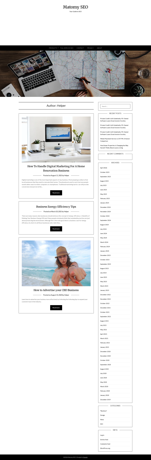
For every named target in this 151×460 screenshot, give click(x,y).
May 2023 (103, 281)
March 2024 (104, 242)
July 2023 (103, 273)
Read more (56, 193)
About (99, 48)
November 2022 (105, 299)
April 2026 (103, 168)
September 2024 (105, 220)
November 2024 (105, 211)
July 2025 (103, 185)
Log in (102, 435)
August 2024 (104, 225)
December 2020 (105, 351)
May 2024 (103, 238)
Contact (80, 48)
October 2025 (104, 172)
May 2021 (103, 329)
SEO (101, 424)
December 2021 (105, 308)
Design (102, 415)
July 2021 (103, 325)
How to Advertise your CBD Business (56, 290)
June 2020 (103, 378)
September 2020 (105, 364)
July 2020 (103, 373)
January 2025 (104, 203)
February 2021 (105, 343)
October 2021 (104, 312)
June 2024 (103, 233)
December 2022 (105, 294)
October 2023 (104, 260)
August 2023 (104, 268)
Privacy (90, 48)
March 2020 (104, 386)
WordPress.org (105, 448)
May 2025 (103, 194)
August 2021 (104, 321)
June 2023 (103, 277)
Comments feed (105, 444)
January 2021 (104, 347)
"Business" (103, 411)
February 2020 (105, 391)
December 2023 (105, 255)
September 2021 (105, 316)
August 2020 (104, 369)
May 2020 (103, 382)
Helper (67, 175)
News (102, 419)
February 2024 (105, 246)
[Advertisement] (75, 30)
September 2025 (105, 176)
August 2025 (104, 181)
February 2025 (105, 198)
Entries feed (104, 439)
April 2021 (103, 334)
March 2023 (104, 286)
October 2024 (104, 216)
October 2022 (104, 303)
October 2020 (104, 360)
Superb (85, 457)
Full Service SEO (66, 48)
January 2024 (104, 251)
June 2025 (103, 190)
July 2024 (103, 229)
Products (53, 48)
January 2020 (104, 395)
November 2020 (105, 356)
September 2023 (105, 264)
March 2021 (104, 338)
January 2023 (104, 290)
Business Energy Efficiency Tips (56, 206)
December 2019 (105, 399)
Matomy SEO (75, 7)
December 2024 (105, 207)
